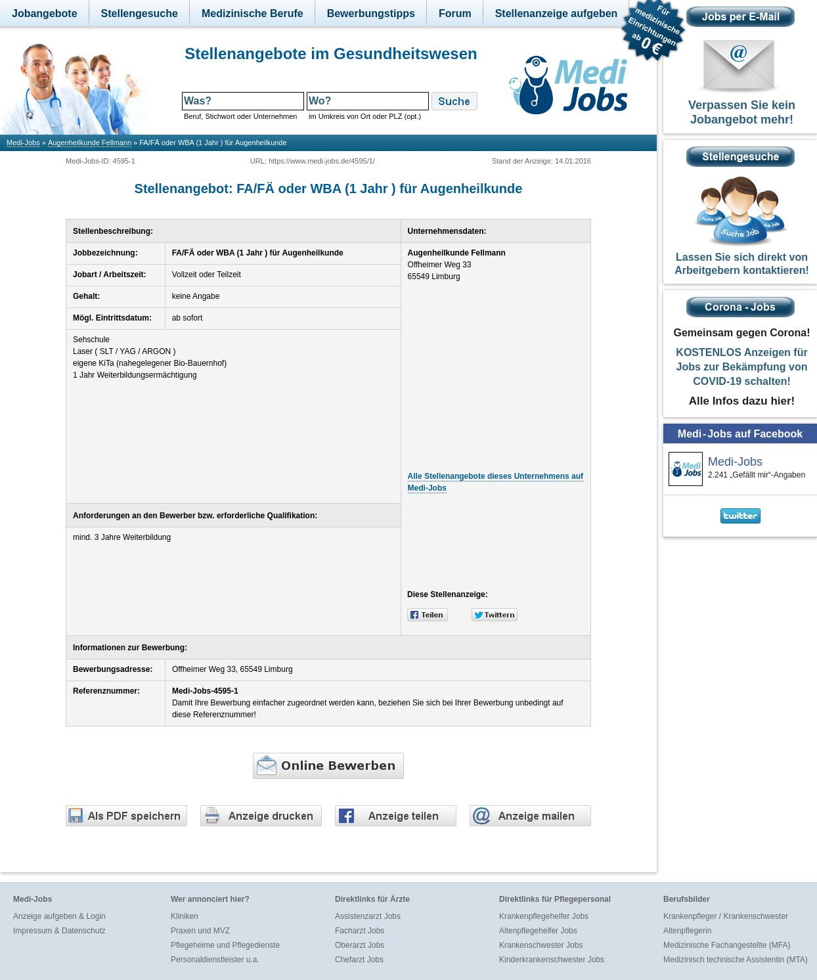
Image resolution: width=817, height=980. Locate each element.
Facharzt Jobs (359, 930)
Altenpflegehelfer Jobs (538, 930)
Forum (455, 13)
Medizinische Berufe (252, 13)
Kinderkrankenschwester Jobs (551, 959)
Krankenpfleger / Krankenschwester (725, 916)
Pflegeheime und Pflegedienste (225, 945)
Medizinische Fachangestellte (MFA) (726, 945)
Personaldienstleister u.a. (215, 959)
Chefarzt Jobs (359, 959)
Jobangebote (44, 13)
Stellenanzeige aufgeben (556, 13)
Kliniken (184, 916)
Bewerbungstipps (371, 13)
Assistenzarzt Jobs (368, 916)
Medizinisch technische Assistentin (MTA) (735, 959)
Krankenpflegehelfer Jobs (543, 916)
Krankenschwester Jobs (541, 945)
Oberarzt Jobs (359, 945)
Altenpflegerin (687, 930)
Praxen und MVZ (200, 930)
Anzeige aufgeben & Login (59, 916)
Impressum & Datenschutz (59, 930)
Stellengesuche (139, 13)
